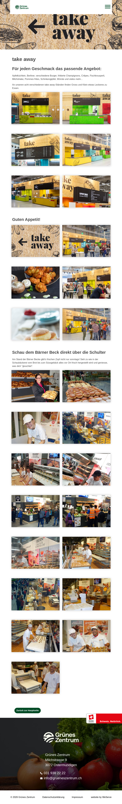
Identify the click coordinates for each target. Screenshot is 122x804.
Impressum (77, 797)
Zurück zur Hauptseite (27, 710)
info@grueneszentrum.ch (61, 778)
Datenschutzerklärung (53, 797)
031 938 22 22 (52, 773)
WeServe (107, 797)
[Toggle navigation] (108, 7)
